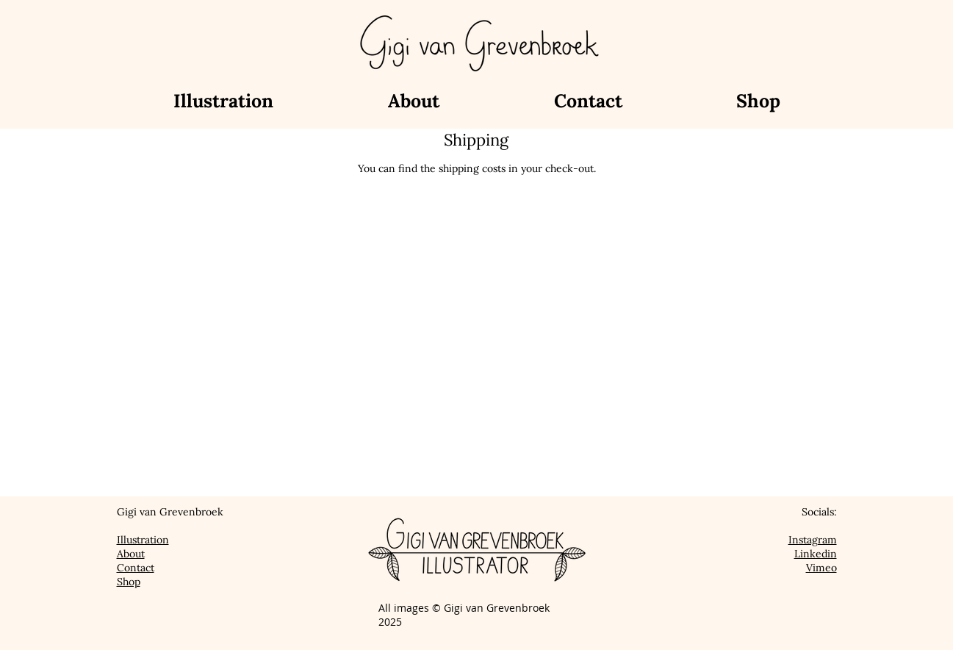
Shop (128, 581)
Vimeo (821, 567)
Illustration (143, 539)
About (131, 553)
